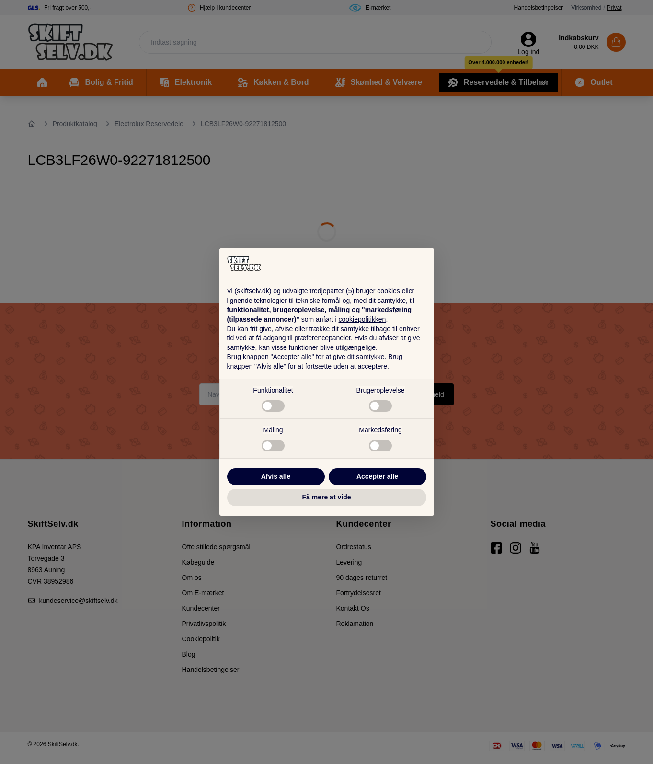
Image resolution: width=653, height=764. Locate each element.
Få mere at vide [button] (326, 497)
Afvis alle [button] (275, 476)
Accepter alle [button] (377, 476)
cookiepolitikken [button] (362, 319)
